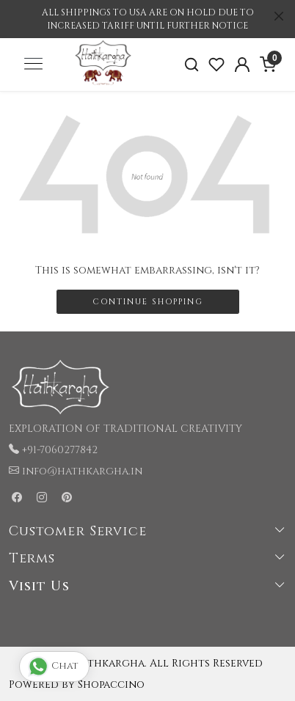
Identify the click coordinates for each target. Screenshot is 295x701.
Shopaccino (111, 684)
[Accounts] (242, 64)
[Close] (279, 16)
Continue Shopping (147, 301)
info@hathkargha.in (82, 471)
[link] (191, 64)
